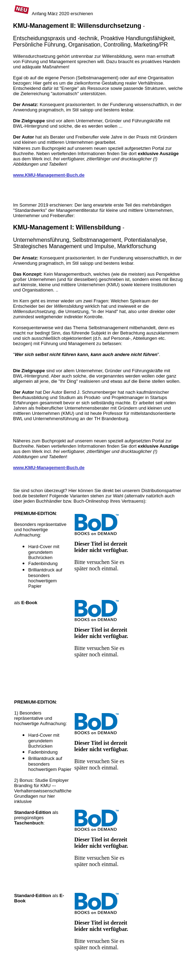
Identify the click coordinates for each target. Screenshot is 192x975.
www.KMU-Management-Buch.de (48, 175)
